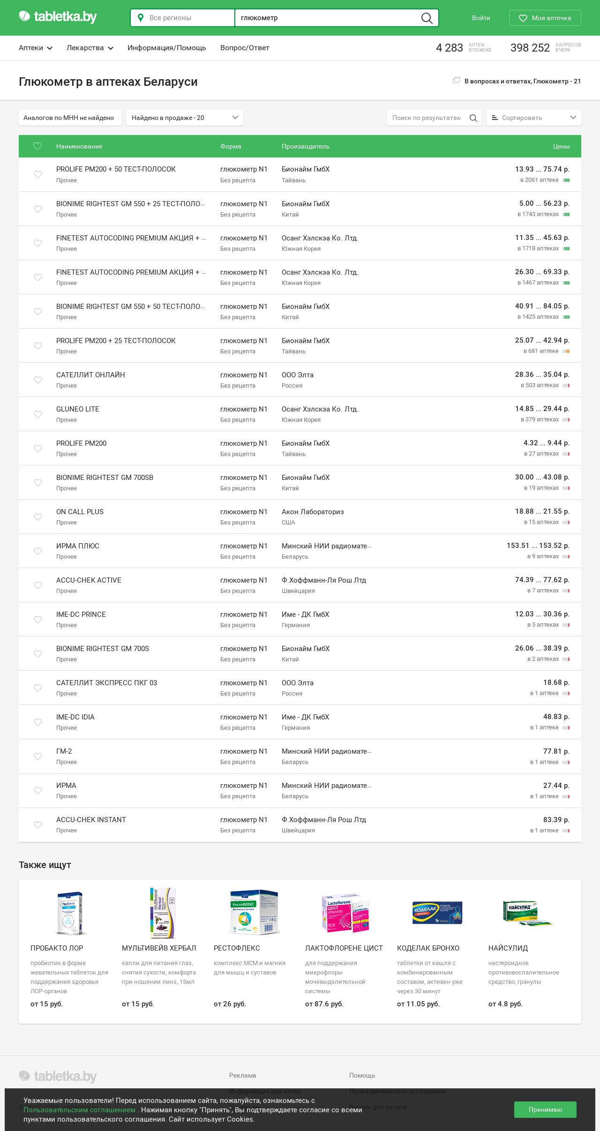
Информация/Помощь (167, 47)
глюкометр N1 (244, 169)
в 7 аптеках (543, 590)
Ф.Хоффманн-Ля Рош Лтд (324, 580)
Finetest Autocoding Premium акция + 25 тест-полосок (159, 238)
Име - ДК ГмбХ (305, 614)
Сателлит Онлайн (90, 375)
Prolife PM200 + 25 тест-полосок (116, 341)
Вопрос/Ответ (245, 47)
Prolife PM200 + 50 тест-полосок (116, 169)
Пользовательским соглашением (80, 1110)
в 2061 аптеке (540, 179)
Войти (481, 18)
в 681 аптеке (542, 350)
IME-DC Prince (81, 614)
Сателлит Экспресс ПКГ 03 (106, 683)
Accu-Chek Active (88, 580)
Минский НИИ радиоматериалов (336, 546)
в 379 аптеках (540, 419)
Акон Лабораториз (313, 512)
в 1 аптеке (545, 693)
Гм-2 (64, 751)
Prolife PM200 (81, 443)
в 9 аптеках (543, 556)
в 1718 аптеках (539, 248)
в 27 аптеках (542, 453)
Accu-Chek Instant (91, 820)
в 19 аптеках (542, 487)
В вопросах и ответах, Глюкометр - (517, 81)
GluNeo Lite (77, 409)
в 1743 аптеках (539, 213)
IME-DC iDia (75, 717)
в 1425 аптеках (539, 316)
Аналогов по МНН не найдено (68, 117)
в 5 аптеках (543, 624)
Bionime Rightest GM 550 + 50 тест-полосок (135, 306)
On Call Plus (80, 512)
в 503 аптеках (540, 385)
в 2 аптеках (543, 658)
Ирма (66, 785)
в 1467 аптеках (539, 282)
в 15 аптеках (542, 521)
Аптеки (35, 47)
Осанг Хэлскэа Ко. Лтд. (320, 238)
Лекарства (90, 47)
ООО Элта (298, 375)
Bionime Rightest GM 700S (102, 648)
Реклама (242, 1075)
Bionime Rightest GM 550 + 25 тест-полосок (135, 204)
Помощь (362, 1075)
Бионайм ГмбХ (306, 169)
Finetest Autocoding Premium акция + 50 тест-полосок (159, 272)
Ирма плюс (77, 546)
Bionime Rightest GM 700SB (104, 477)
